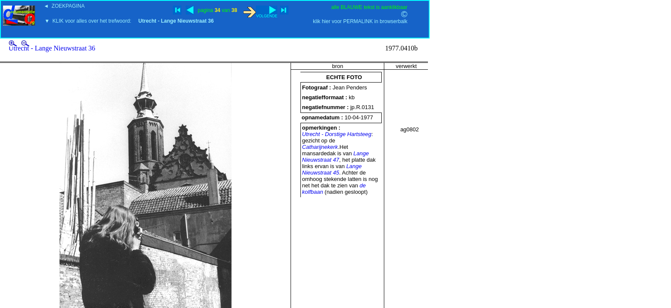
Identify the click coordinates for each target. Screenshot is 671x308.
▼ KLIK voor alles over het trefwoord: (129, 21)
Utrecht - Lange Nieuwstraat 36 (52, 48)
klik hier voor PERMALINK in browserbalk (360, 21)
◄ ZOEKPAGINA (64, 6)
